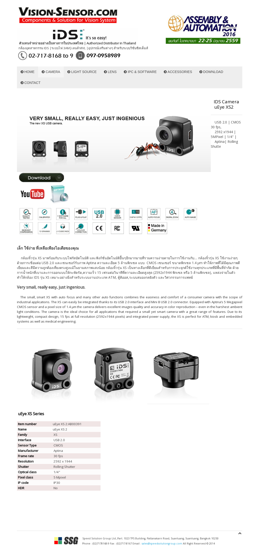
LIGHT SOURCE (82, 72)
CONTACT (31, 83)
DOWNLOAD (211, 72)
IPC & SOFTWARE (140, 72)
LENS (110, 72)
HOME (28, 72)
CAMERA (51, 72)
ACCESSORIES (178, 72)
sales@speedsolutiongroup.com (162, 543)
